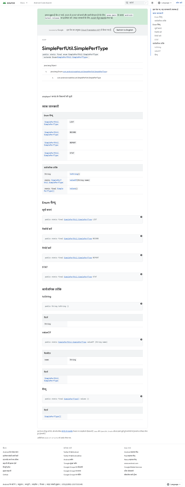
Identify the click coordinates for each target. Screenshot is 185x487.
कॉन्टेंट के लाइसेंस (67, 431)
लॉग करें (179, 3)
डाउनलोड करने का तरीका (10, 459)
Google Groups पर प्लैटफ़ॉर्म (73, 467)
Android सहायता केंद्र (131, 452)
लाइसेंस (34, 484)
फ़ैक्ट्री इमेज (6, 467)
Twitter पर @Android (71, 452)
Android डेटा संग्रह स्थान (10, 452)
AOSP (44, 40)
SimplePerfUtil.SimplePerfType (72, 57)
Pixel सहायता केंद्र (129, 456)
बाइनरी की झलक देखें (9, 463)
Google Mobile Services (133, 467)
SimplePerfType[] (53, 189)
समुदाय (20, 484)
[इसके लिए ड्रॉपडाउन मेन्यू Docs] (28, 3)
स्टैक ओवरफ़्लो (129, 471)
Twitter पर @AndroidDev (73, 456)
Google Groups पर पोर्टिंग (72, 475)
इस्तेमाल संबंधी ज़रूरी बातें (10, 456)
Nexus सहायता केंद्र (130, 459)
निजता (42, 484)
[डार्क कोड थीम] (141, 217)
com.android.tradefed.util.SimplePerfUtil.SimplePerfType (85, 72)
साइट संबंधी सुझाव (53, 484)
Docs (22, 3)
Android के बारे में (9, 484)
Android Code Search (43, 3)
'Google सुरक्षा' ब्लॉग (70, 463)
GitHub (5, 475)
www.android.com (131, 463)
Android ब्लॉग (68, 459)
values (73, 188)
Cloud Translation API (90, 30)
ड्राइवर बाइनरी (7, 471)
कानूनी (27, 484)
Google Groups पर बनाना (72, 471)
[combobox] (136, 3)
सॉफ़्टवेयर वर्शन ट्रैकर (130, 475)
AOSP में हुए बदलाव (98, 18)
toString (74, 174)
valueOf (73, 180)
